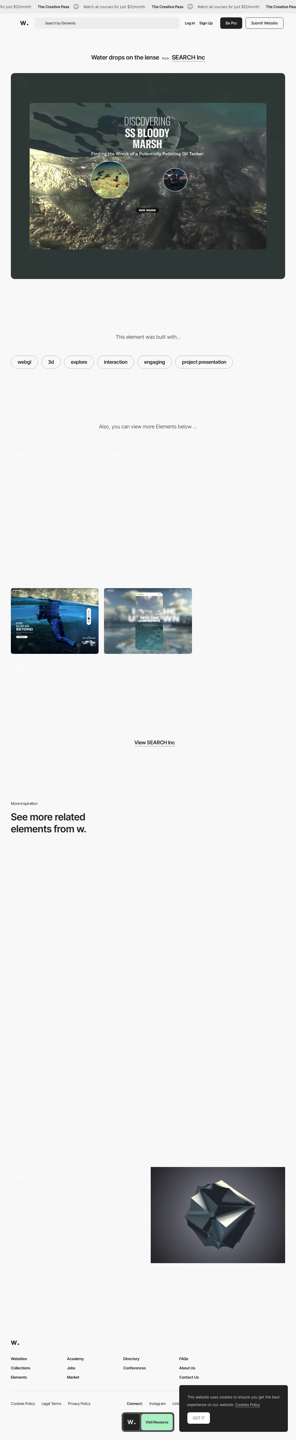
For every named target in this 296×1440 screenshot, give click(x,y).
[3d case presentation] (55, 478)
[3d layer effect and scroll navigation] (241, 479)
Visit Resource (157, 1422)
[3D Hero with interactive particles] (218, 1108)
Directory (131, 1358)
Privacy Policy (79, 1403)
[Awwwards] (24, 23)
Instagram (157, 1403)
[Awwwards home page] (131, 1422)
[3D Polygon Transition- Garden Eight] (218, 897)
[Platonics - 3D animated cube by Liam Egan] (218, 1215)
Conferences (134, 1368)
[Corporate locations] (148, 478)
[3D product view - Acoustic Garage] (218, 1002)
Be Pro (231, 23)
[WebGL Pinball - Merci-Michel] (78, 897)
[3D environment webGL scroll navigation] (78, 1002)
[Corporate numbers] (148, 549)
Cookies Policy (23, 1403)
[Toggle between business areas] (241, 550)
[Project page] (55, 692)
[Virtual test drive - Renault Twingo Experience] (78, 1215)
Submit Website (264, 23)
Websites (19, 1358)
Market (73, 1377)
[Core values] (241, 621)
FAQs (183, 1358)
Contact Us (189, 1377)
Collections (20, 1368)
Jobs (71, 1368)
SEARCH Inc (188, 57)
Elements (19, 1377)
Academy (75, 1358)
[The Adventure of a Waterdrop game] (78, 1106)
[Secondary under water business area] (55, 549)
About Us (187, 1368)
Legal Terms (51, 1403)
